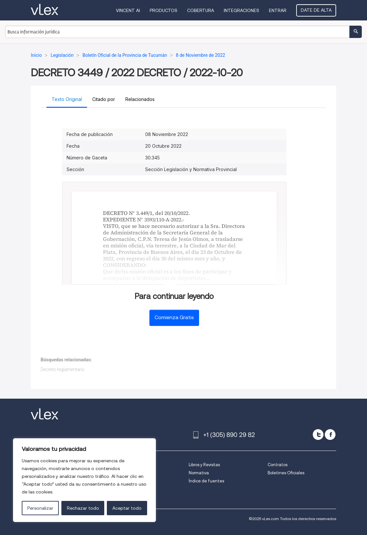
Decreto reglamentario (62, 369)
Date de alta (316, 10)
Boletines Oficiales (286, 472)
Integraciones (241, 10)
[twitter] (318, 434)
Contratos (277, 464)
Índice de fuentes (206, 481)
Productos (163, 10)
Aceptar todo (127, 508)
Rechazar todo (83, 508)
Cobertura (200, 10)
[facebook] (330, 434)
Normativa (199, 472)
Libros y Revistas (204, 464)
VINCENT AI (128, 10)
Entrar (277, 10)
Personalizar (40, 508)
